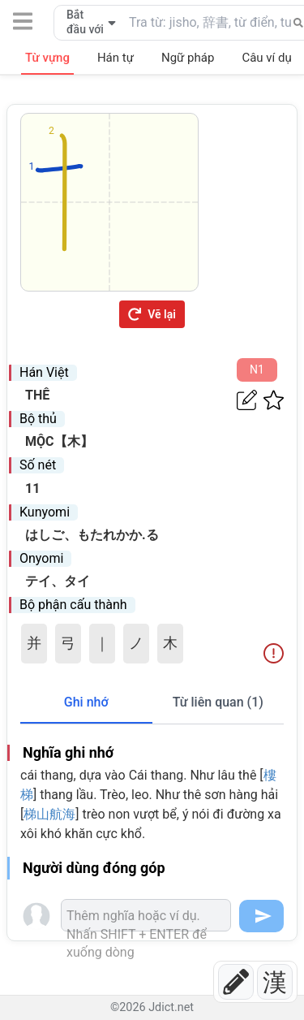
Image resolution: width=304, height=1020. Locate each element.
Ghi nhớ (86, 702)
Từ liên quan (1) (218, 702)
